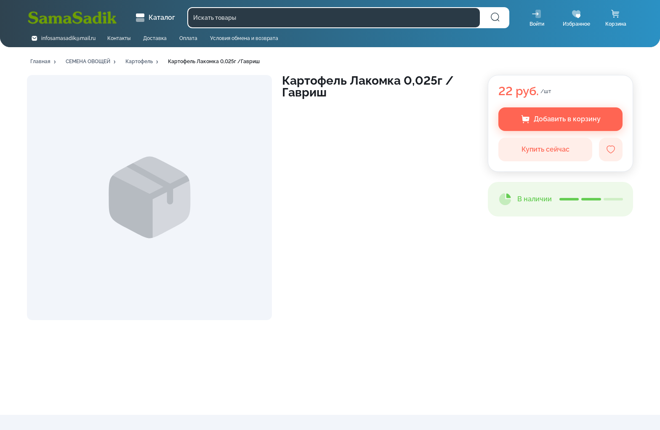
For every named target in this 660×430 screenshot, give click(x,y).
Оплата (188, 38)
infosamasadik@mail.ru (68, 38)
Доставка (155, 38)
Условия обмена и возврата (244, 38)
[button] (44, 62)
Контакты (118, 38)
